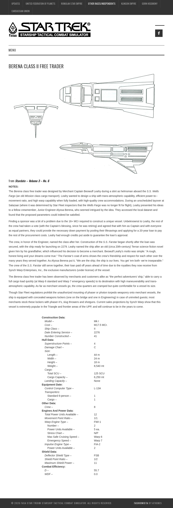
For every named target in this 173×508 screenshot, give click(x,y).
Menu (12, 50)
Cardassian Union (21, 11)
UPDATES (16, 3)
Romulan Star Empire (71, 3)
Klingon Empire (128, 3)
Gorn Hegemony (149, 3)
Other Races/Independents (101, 3)
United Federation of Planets (40, 3)
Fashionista (141, 503)
